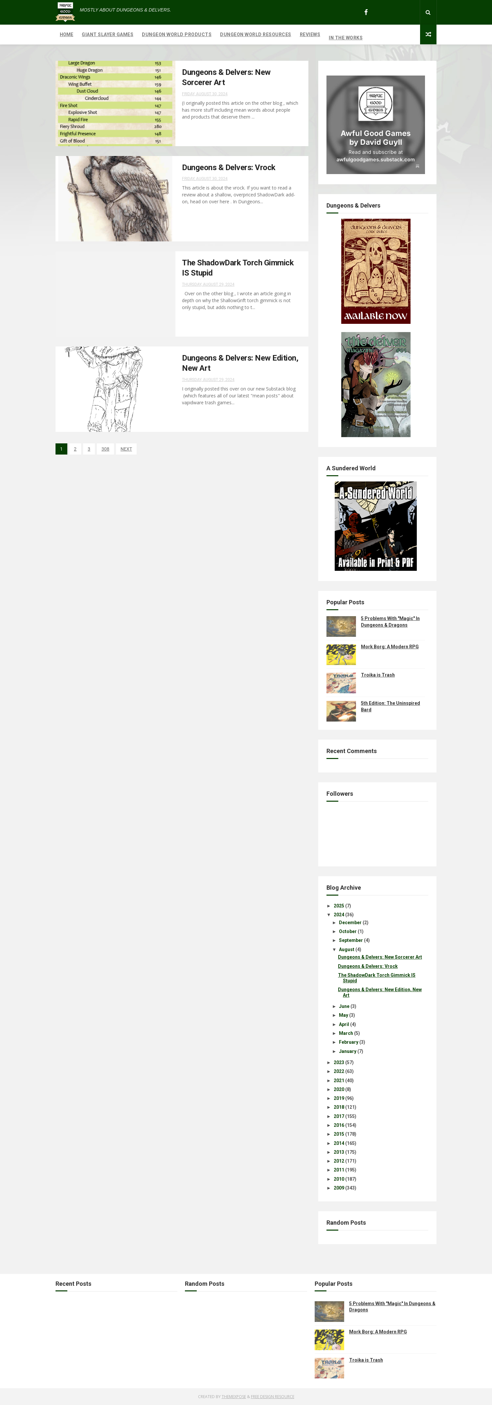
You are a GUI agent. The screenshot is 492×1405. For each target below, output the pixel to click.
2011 (339, 1169)
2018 (339, 1107)
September (351, 940)
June (344, 1006)
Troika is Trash (378, 675)
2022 (339, 1071)
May (343, 1015)
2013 (339, 1152)
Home (66, 34)
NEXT (126, 449)
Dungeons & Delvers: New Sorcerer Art (380, 957)
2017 (339, 1116)
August (346, 949)
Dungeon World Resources (255, 34)
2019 (339, 1098)
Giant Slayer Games (107, 34)
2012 (339, 1161)
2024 (339, 914)
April (344, 1024)
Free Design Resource (272, 1396)
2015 (339, 1134)
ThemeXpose (234, 1396)
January (347, 1051)
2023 (339, 1062)
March (346, 1033)
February (348, 1042)
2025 (339, 905)
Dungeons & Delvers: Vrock (229, 167)
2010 (339, 1179)
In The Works (346, 37)
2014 (339, 1143)
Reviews (310, 34)
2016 (339, 1125)
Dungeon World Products (177, 34)
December (350, 922)
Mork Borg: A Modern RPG (390, 646)
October (348, 931)
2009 (339, 1188)
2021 (339, 1080)
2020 (339, 1089)
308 (105, 449)
